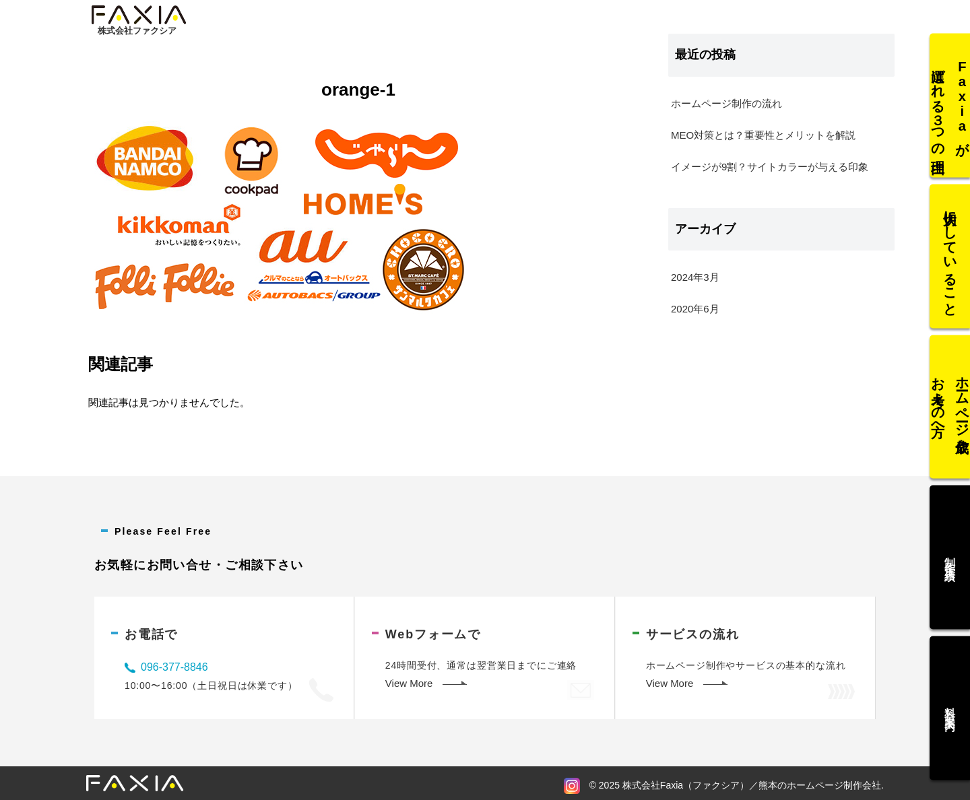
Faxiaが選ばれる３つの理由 (950, 115)
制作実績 (950, 552)
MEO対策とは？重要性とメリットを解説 (763, 135)
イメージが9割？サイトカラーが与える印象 (769, 166)
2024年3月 (695, 277)
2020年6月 (695, 308)
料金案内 (950, 697)
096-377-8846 (174, 667)
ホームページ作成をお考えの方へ (950, 407)
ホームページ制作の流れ (726, 103)
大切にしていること (950, 261)
